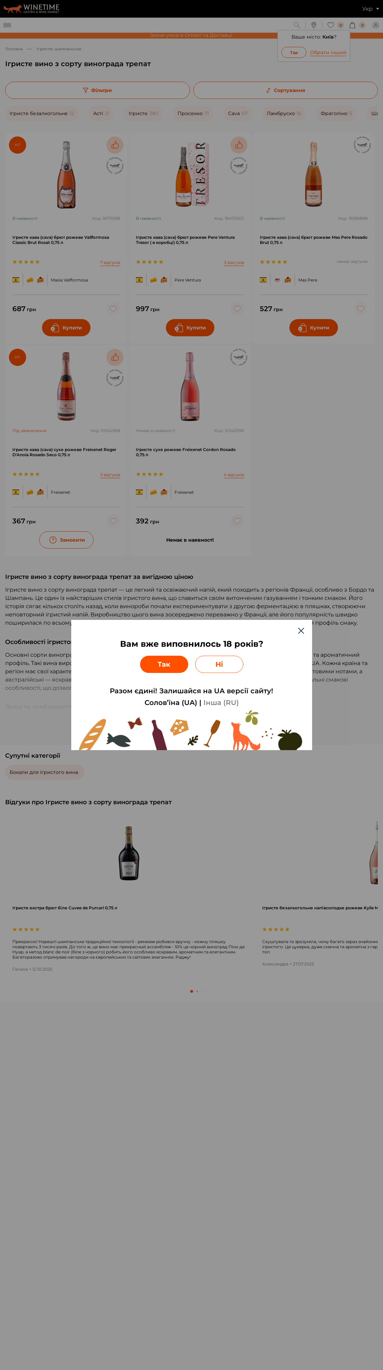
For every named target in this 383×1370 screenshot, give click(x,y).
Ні (219, 664)
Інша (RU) (221, 702)
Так (164, 664)
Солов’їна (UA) (171, 702)
